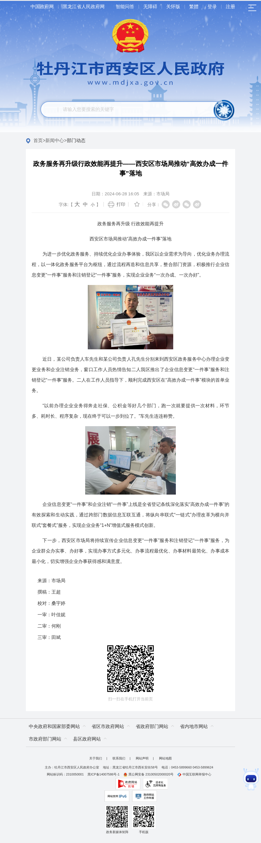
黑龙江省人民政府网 (84, 6)
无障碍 (150, 6)
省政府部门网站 (152, 726)
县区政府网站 (87, 738)
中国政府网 (42, 6)
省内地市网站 (194, 726)
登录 (212, 6)
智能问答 (125, 6)
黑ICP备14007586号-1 (103, 774)
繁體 (194, 6)
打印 (121, 204)
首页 (38, 140)
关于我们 (95, 758)
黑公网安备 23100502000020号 (148, 774)
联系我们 (118, 758)
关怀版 (173, 6)
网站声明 (142, 758)
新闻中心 (54, 140)
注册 (230, 6)
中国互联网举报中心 (194, 774)
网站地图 (165, 758)
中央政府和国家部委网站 (54, 726)
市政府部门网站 (45, 738)
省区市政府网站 (108, 726)
